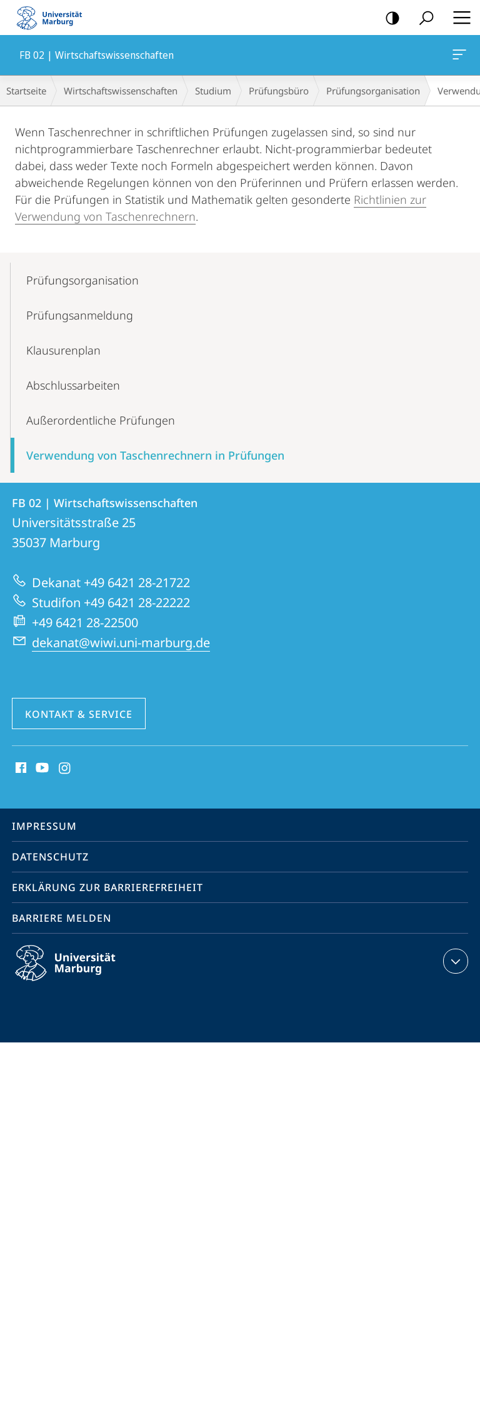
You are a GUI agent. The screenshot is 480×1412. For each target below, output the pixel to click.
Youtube (41, 768)
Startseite (26, 90)
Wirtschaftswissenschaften (121, 90)
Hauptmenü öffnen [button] (458, 17)
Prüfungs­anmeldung (79, 315)
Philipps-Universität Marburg (76, 973)
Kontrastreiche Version (388, 18)
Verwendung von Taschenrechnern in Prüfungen (155, 455)
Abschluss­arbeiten (73, 385)
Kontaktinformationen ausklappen (454, 961)
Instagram (65, 768)
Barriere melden (61, 918)
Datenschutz (50, 857)
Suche (422, 18)
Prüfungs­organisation (373, 90)
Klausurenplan (63, 350)
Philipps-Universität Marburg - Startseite (53, 17)
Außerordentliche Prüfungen (100, 420)
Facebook (20, 768)
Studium (213, 90)
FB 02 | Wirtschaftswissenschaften (458, 57)
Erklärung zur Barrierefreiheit (107, 887)
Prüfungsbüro (279, 90)
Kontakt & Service (78, 714)
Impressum (44, 826)
